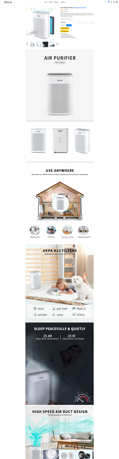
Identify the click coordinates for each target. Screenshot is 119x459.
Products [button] (56, 2)
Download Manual (64, 31)
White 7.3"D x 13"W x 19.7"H (66, 19)
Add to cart (63, 25)
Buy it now (69, 25)
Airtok (50, 2)
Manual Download (80, 8)
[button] (26, 44)
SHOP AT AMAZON (64, 28)
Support (63, 2)
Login (114, 2)
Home (45, 2)
